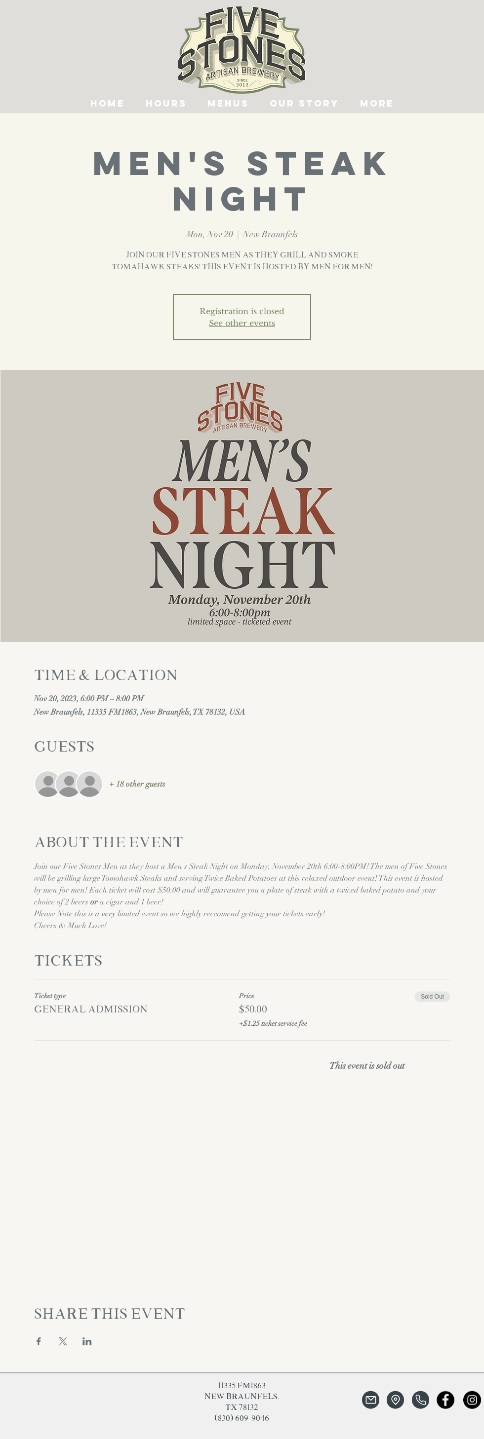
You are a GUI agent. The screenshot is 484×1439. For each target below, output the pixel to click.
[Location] (395, 1399)
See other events (242, 323)
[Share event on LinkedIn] (87, 1341)
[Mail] (370, 1399)
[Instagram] (472, 1399)
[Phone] (420, 1399)
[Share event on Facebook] (38, 1341)
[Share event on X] (63, 1341)
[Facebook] (445, 1399)
